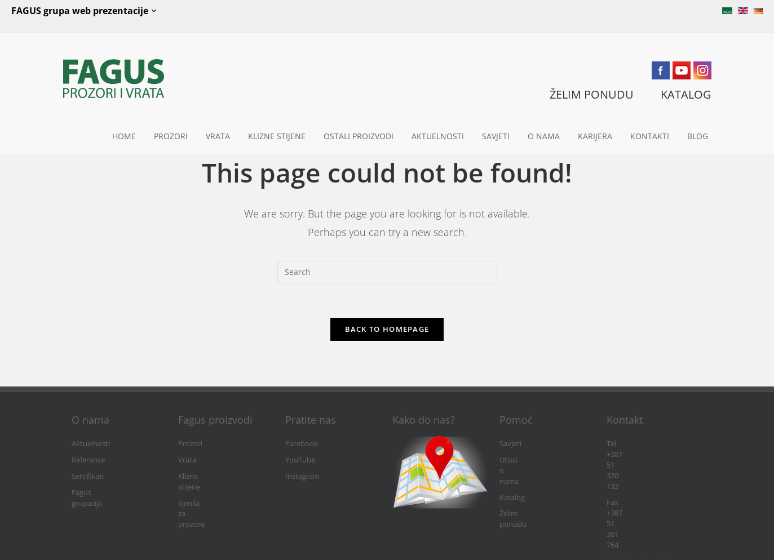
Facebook (301, 443)
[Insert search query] (387, 272)
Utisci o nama (522, 460)
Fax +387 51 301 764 (640, 460)
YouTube (300, 460)
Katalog (512, 476)
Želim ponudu (522, 492)
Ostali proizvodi (358, 136)
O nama (544, 136)
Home (124, 136)
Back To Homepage (387, 329)
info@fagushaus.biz (639, 476)
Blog (697, 136)
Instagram (302, 476)
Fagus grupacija (97, 492)
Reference (88, 460)
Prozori (171, 136)
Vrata (218, 136)
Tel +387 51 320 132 (638, 443)
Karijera (595, 136)
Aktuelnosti (438, 136)
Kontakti (649, 136)
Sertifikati (88, 476)
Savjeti (496, 136)
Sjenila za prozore (207, 492)
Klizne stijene (277, 136)
